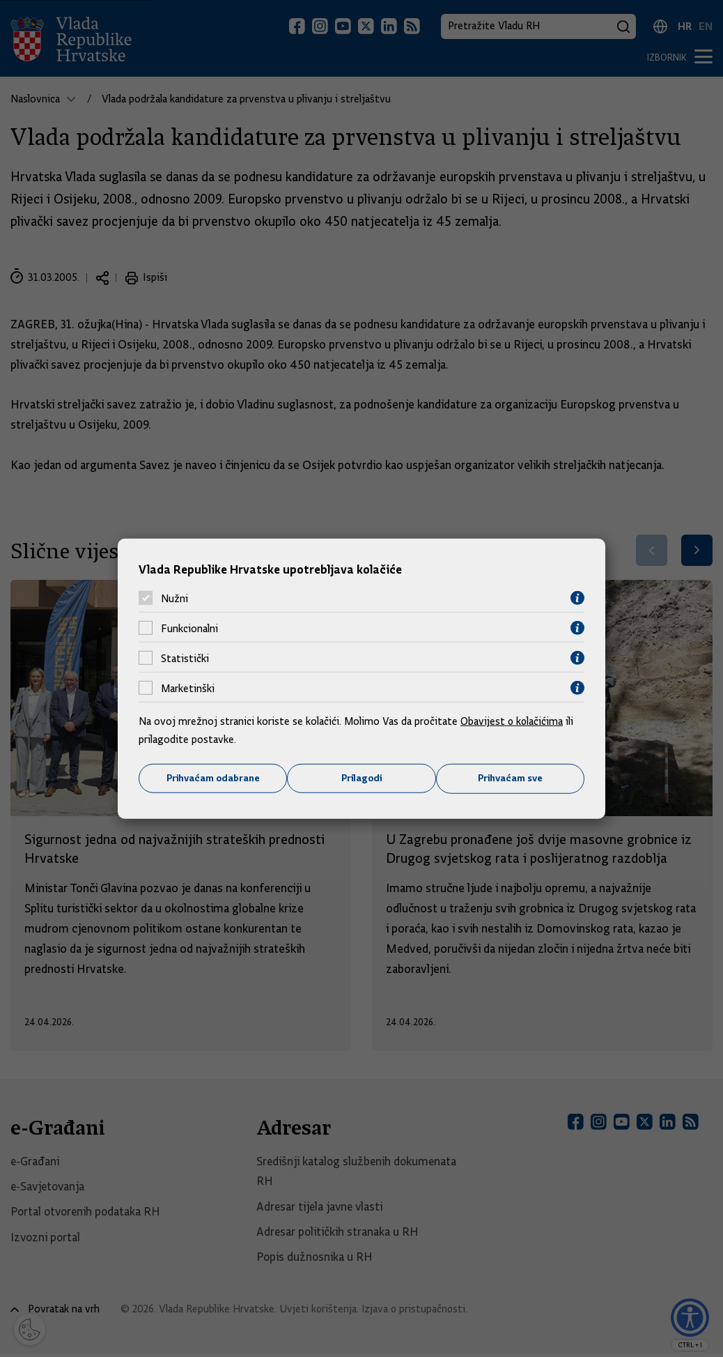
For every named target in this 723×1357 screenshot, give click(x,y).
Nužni (174, 598)
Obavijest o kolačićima (512, 721)
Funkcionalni (189, 628)
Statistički (185, 658)
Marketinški (188, 688)
